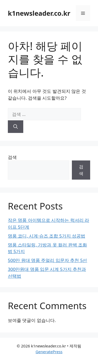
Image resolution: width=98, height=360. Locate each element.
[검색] (15, 126)
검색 (12, 157)
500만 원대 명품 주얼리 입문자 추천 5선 (47, 260)
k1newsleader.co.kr (39, 13)
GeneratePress (49, 351)
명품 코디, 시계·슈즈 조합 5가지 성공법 (46, 236)
